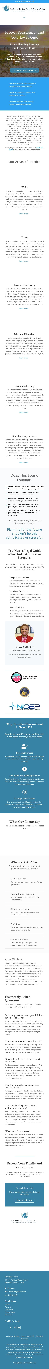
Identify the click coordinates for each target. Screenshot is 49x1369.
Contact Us (9, 1310)
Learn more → (24, 214)
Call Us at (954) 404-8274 (24, 1)
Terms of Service (30, 1363)
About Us (8, 1307)
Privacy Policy (17, 1363)
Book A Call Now (24, 1200)
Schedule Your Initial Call (26, 70)
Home (7, 1304)
